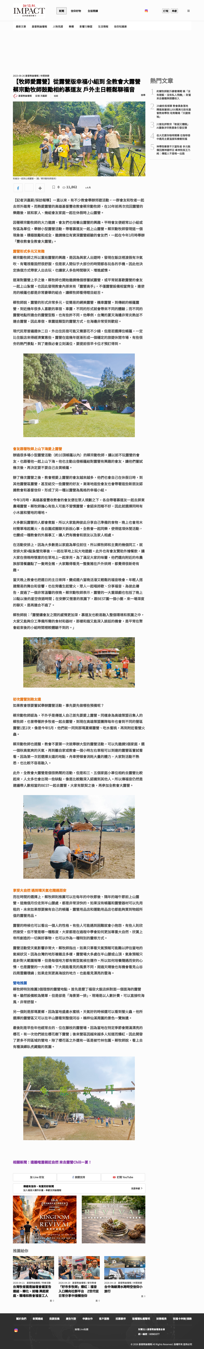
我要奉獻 (137, 1188)
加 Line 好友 (34, 1177)
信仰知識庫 (120, 26)
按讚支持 (79, 1177)
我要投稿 (54, 1318)
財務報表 (161, 1318)
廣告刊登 (71, 1318)
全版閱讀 (93, 11)
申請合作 (87, 1318)
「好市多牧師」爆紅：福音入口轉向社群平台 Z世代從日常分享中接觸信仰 (78, 1291)
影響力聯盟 (86, 26)
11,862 (69, 187)
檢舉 (143, 95)
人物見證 (58, 26)
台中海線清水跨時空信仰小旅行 (123, 1288)
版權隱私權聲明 (141, 1318)
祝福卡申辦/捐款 (182, 1318)
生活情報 (103, 26)
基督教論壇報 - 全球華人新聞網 (29, 10)
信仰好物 (76, 11)
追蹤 (56, 95)
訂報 (165, 11)
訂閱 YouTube (123, 1177)
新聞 (61, 11)
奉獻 (174, 11)
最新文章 (21, 26)
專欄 (71, 26)
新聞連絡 (38, 1318)
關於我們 (21, 1318)
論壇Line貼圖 (81, 1329)
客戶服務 (104, 1318)
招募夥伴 (121, 1318)
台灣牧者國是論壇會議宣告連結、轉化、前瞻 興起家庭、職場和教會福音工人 (32, 1291)
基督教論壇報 (39, 26)
